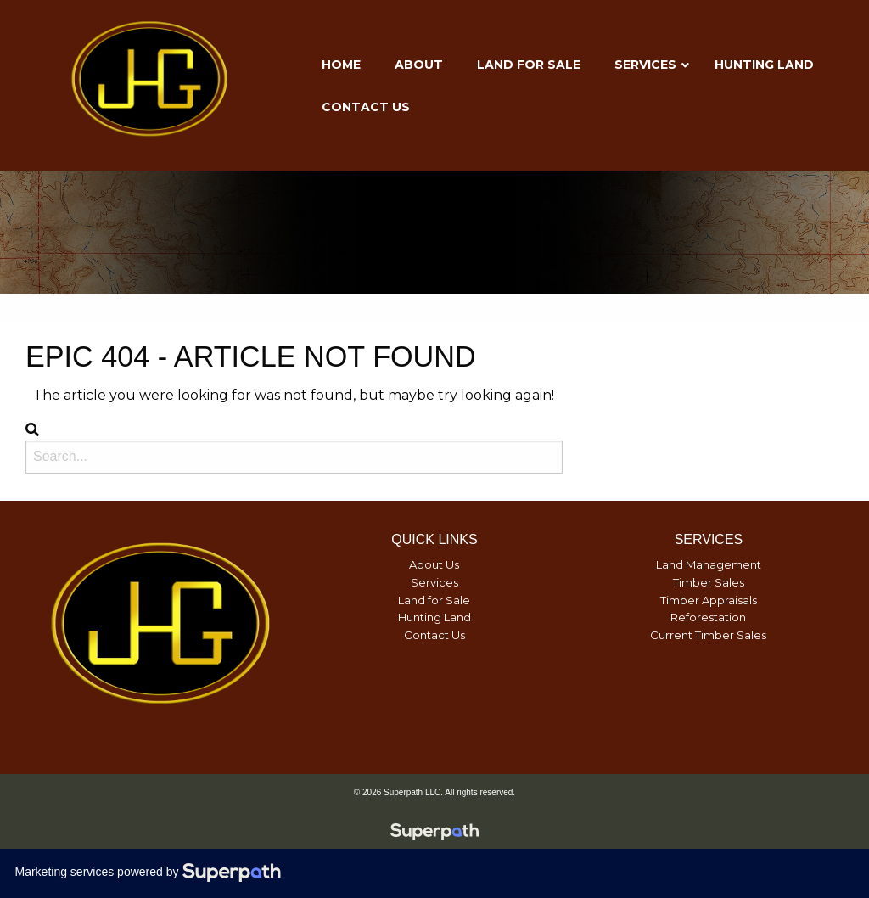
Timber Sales (708, 582)
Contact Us (434, 635)
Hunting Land (434, 617)
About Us (434, 564)
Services (434, 582)
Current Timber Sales (708, 635)
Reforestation (708, 617)
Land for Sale (434, 600)
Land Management (708, 564)
